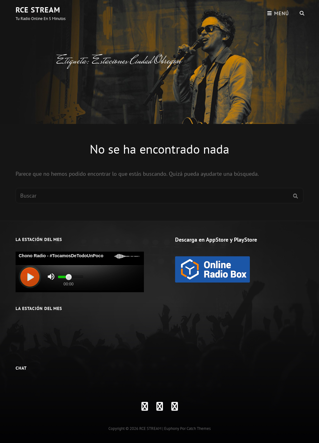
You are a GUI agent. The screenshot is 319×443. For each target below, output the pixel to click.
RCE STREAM (38, 10)
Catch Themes (199, 428)
